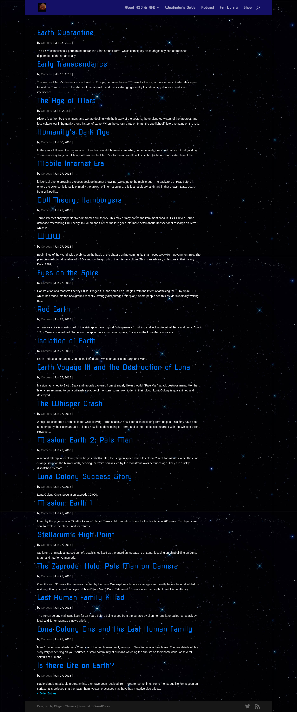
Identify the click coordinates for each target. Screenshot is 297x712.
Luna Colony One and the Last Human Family (114, 629)
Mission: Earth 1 (64, 503)
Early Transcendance (72, 64)
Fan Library (229, 8)
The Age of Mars (66, 100)
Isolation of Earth (66, 340)
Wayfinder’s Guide (180, 8)
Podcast (207, 8)
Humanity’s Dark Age (73, 132)
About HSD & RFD (140, 8)
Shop (247, 8)
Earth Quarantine (65, 32)
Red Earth (53, 309)
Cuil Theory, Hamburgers (79, 200)
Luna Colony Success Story (84, 476)
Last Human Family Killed (81, 597)
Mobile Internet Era (70, 163)
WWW (49, 236)
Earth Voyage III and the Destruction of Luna (113, 367)
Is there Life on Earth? (75, 665)
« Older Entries (46, 693)
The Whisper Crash (70, 403)
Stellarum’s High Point (75, 534)
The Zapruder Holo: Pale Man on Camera (107, 566)
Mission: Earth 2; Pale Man (85, 439)
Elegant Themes (65, 706)
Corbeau (46, 42)
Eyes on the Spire (68, 272)
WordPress (102, 706)
